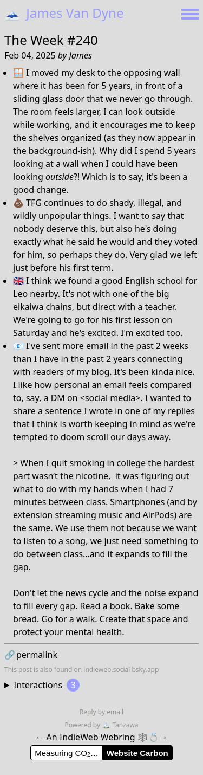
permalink (30, 655)
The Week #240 (51, 40)
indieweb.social (106, 669)
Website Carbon (137, 753)
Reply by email (101, 711)
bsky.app (145, 669)
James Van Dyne (63, 13)
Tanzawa (120, 724)
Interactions (47, 685)
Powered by (83, 724)
